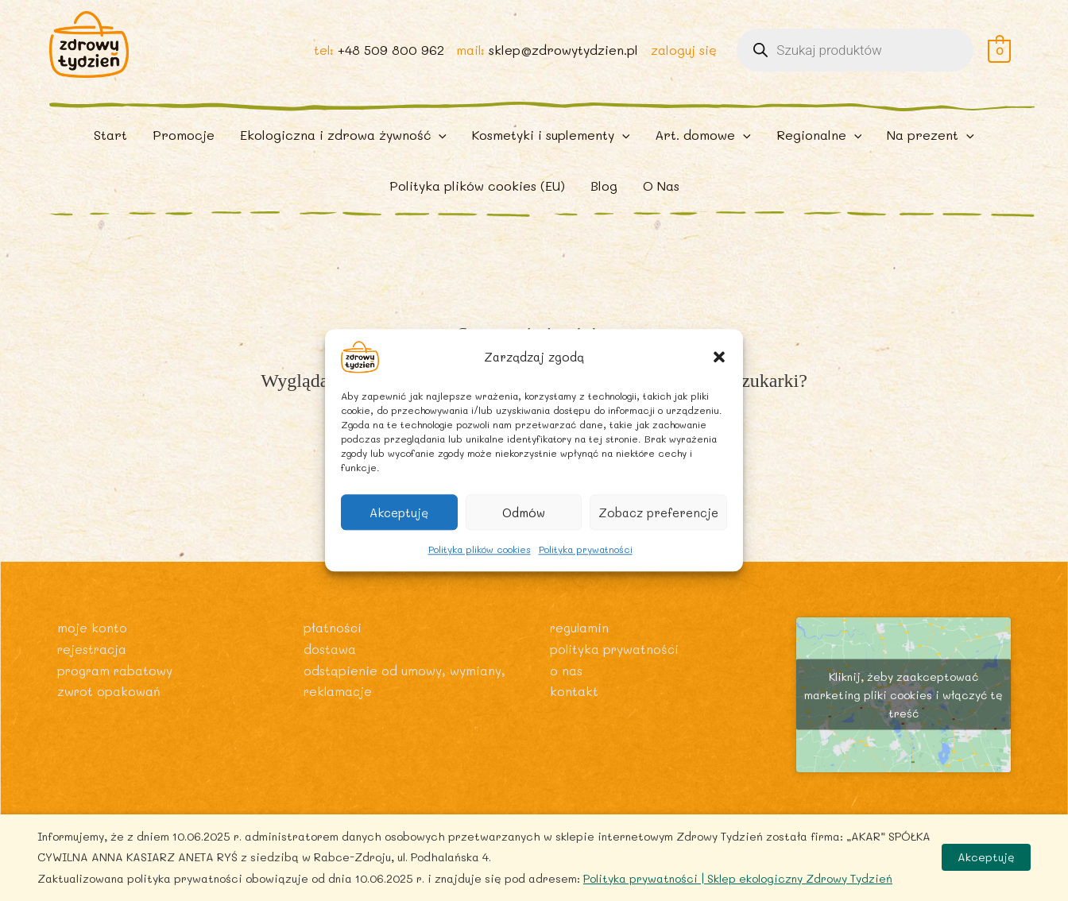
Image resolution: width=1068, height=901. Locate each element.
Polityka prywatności (586, 549)
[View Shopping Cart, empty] (999, 56)
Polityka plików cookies (479, 549)
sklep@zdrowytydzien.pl (562, 56)
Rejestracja (93, 665)
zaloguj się (683, 56)
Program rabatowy (117, 687)
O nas (566, 687)
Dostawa (330, 665)
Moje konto (92, 644)
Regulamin (581, 644)
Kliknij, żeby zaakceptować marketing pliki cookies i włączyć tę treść (903, 712)
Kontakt (574, 707)
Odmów (523, 512)
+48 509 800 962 (388, 56)
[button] (719, 357)
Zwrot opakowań (109, 707)
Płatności (333, 644)
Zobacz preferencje (658, 512)
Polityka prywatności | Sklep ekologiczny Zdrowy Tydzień (737, 878)
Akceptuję (399, 512)
